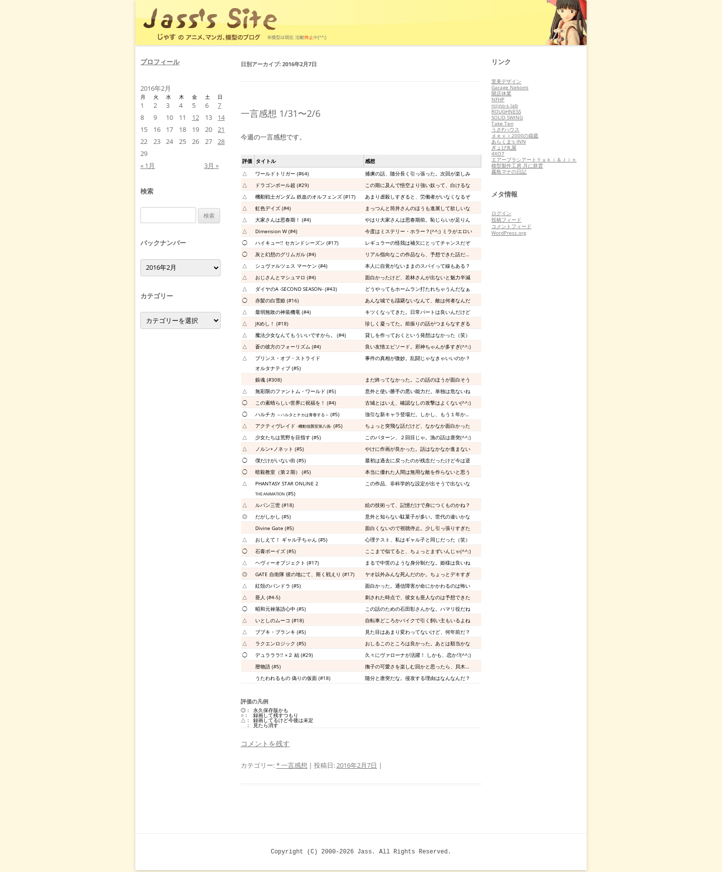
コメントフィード (511, 226)
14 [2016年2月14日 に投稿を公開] (221, 117)
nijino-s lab (504, 105)
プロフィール (159, 61)
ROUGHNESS (506, 111)
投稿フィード (506, 219)
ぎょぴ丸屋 (503, 147)
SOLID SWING (507, 117)
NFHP (497, 99)
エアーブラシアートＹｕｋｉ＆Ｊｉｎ (534, 159)
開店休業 (501, 93)
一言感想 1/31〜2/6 (280, 113)
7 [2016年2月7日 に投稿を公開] (219, 105)
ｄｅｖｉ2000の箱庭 (514, 135)
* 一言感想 (291, 765)
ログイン (501, 213)
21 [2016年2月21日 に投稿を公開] (221, 129)
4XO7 (497, 153)
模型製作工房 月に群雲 (517, 165)
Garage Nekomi (509, 87)
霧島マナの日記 (508, 171)
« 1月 (147, 165)
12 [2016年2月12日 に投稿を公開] (195, 117)
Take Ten (502, 123)
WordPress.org (508, 232)
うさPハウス (505, 129)
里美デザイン (506, 81)
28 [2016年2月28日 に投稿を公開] (221, 141)
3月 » (211, 165)
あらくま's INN (508, 141)
